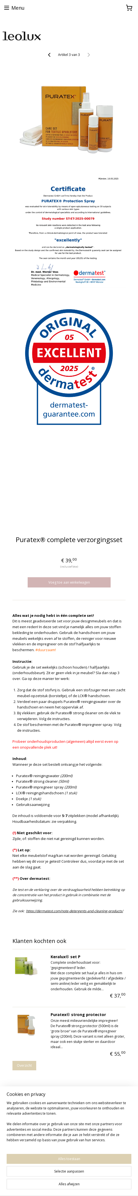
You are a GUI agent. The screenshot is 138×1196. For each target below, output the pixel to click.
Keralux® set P (65, 956)
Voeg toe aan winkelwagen (69, 582)
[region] (69, 1123)
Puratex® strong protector (78, 1014)
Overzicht (24, 1065)
